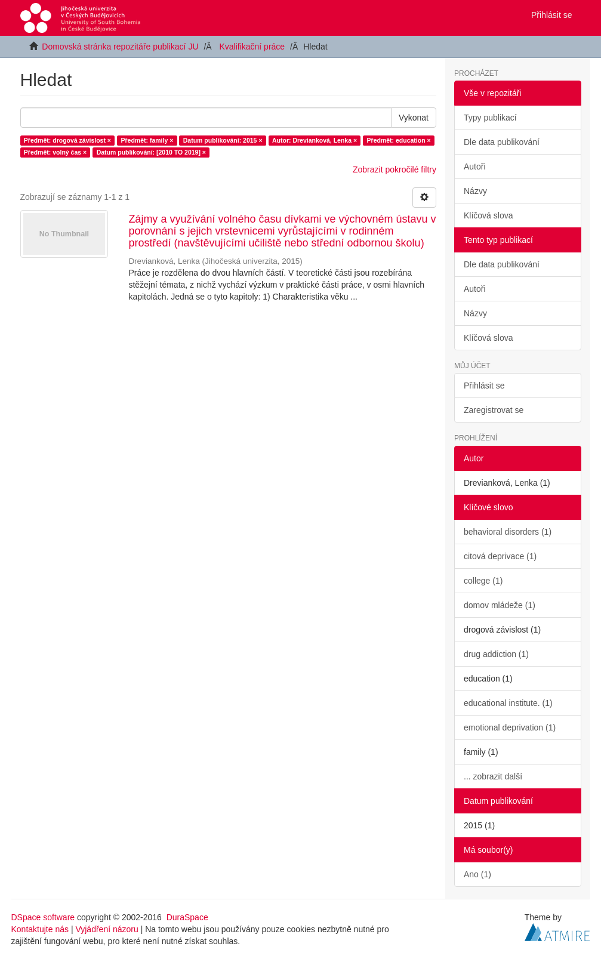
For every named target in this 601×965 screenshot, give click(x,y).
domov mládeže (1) (499, 605)
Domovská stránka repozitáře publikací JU (120, 46)
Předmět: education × (399, 140)
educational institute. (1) (508, 703)
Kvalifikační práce (252, 46)
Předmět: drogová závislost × (67, 140)
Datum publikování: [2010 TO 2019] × (151, 152)
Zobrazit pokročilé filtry (394, 169)
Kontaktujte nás (40, 929)
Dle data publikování (502, 142)
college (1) (483, 580)
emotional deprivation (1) (510, 727)
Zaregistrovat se (493, 410)
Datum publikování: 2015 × (223, 140)
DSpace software (43, 917)
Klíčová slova (488, 215)
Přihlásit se (484, 385)
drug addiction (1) (496, 654)
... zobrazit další (493, 776)
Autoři (475, 166)
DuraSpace (187, 917)
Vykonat (414, 117)
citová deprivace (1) (500, 556)
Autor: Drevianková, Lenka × (314, 140)
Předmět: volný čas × (55, 152)
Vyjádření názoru (106, 929)
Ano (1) (477, 874)
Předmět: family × (147, 140)
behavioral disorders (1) (507, 532)
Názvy (475, 191)
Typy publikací (490, 117)
